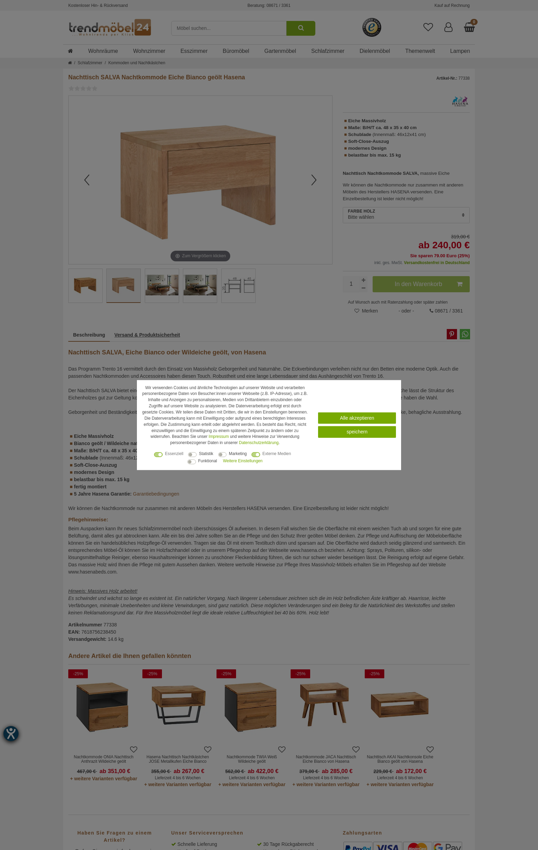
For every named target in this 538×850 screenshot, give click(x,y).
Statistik (206, 453)
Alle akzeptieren (357, 418)
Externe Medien (276, 453)
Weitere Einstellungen (242, 460)
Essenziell (174, 453)
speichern (357, 431)
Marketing (238, 453)
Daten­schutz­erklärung (259, 442)
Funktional (207, 460)
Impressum (219, 436)
